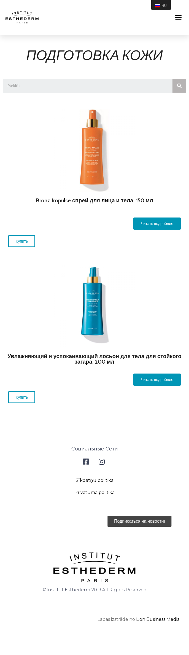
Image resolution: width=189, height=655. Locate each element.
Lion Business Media (158, 619)
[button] (157, 224)
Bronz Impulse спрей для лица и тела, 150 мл (94, 200)
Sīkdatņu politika (95, 480)
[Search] (179, 86)
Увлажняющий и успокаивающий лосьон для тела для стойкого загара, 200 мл (95, 359)
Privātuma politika (94, 492)
